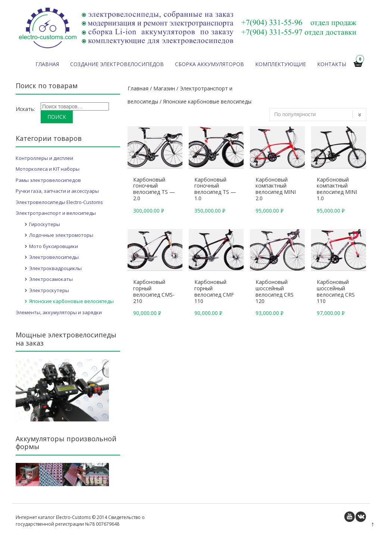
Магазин (164, 88)
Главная (47, 64)
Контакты (331, 64)
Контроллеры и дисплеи (44, 158)
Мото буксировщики (53, 246)
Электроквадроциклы (55, 268)
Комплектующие (280, 64)
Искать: (25, 108)
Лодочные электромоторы (61, 235)
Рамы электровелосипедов (48, 180)
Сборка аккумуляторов (209, 64)
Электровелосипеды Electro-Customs (59, 202)
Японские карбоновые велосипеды (71, 301)
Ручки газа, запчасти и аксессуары (57, 191)
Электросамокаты (51, 279)
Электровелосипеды (54, 257)
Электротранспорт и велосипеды (56, 213)
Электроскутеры (49, 290)
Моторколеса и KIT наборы (47, 169)
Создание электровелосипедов (117, 64)
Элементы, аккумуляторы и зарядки (59, 312)
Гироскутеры (44, 224)
